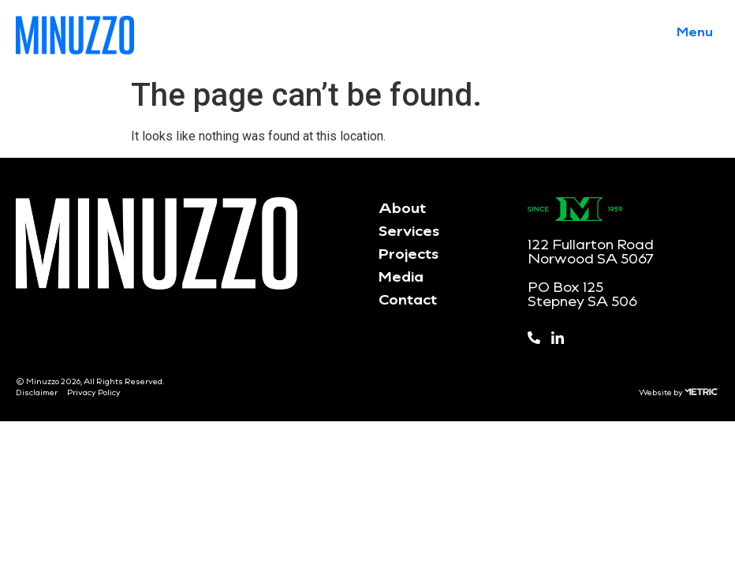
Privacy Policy (94, 392)
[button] (695, 30)
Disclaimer (37, 392)
